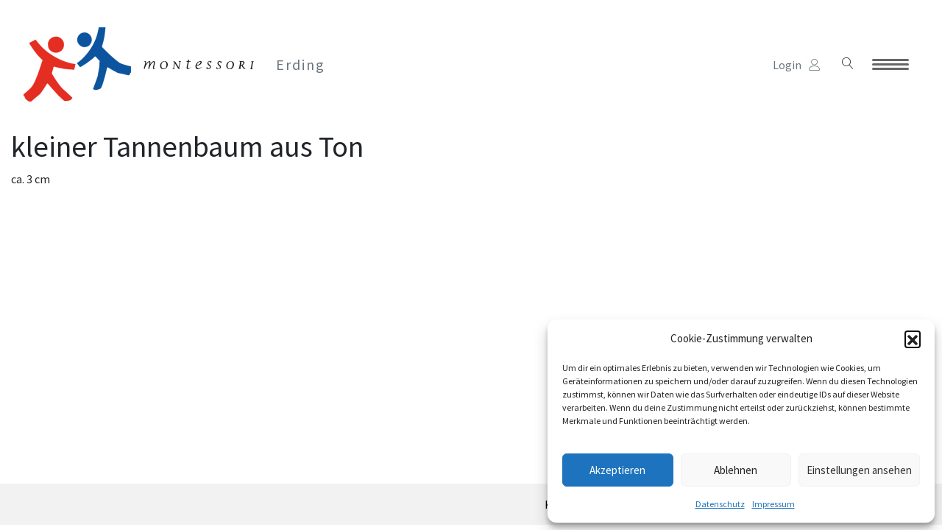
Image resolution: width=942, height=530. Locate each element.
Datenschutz (720, 503)
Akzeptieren (617, 470)
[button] (912, 338)
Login (797, 64)
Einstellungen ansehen (859, 470)
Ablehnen (735, 470)
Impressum (773, 503)
